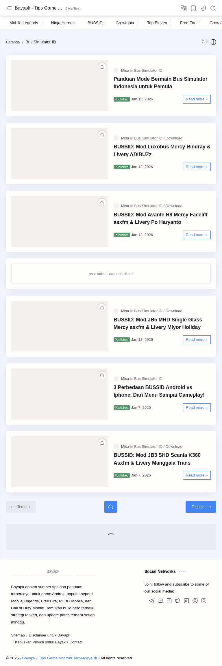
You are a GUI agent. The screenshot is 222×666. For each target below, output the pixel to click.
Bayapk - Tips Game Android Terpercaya (39, 7)
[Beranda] (110, 507)
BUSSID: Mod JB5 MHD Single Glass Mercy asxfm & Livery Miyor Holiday (158, 323)
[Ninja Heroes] (63, 23)
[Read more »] (197, 99)
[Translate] (183, 8)
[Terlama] (201, 507)
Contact (75, 642)
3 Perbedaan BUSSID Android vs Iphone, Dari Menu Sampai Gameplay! (159, 391)
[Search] (213, 8)
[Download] (174, 138)
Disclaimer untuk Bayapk (49, 635)
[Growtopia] (125, 23)
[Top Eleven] (157, 23)
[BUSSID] (95, 23)
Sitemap (18, 635)
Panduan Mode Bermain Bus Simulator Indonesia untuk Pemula (161, 82)
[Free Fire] (188, 23)
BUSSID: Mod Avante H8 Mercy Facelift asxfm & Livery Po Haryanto (161, 218)
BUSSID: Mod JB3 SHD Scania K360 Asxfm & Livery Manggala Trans (157, 459)
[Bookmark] (193, 8)
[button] (203, 8)
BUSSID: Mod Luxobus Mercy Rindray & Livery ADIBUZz (162, 150)
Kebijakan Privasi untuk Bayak (40, 642)
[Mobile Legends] (24, 23)
